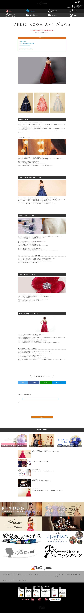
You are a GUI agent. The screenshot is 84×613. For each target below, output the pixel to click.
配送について (33, 574)
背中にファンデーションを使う (25, 45)
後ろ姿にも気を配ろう (23, 41)
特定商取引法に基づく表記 (12, 574)
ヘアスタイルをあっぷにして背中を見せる (27, 43)
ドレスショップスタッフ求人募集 (14, 580)
